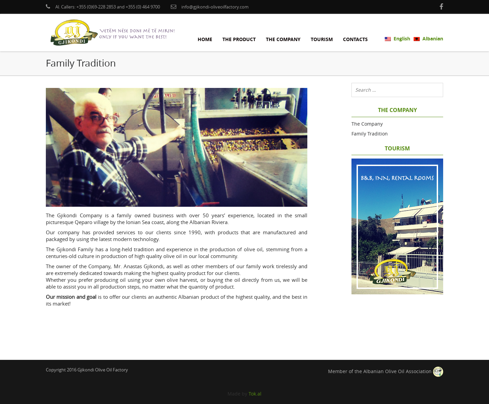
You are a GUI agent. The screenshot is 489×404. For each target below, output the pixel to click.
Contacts (355, 39)
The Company (283, 39)
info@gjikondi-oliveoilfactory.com (215, 7)
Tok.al (255, 393)
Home (205, 39)
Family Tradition (369, 133)
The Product (239, 39)
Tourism (322, 39)
